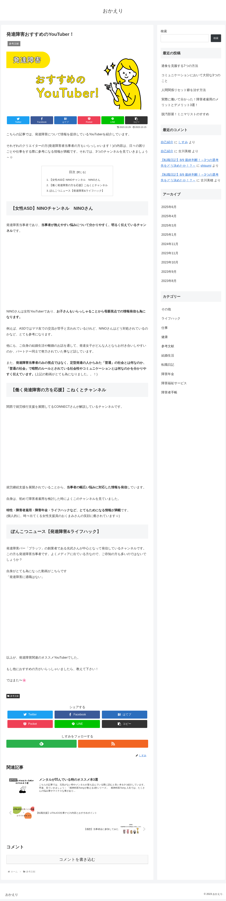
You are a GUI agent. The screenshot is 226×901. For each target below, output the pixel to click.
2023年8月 (169, 281)
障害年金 (167, 374)
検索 (164, 31)
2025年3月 (169, 225)
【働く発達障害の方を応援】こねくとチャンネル (79, 185)
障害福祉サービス (174, 383)
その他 (166, 309)
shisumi (206, 165)
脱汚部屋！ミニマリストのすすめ (185, 114)
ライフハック (170, 318)
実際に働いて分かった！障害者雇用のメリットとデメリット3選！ (190, 102)
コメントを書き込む (77, 861)
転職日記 (167, 364)
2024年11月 (169, 244)
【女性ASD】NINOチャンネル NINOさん (75, 180)
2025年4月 (169, 216)
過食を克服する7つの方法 (179, 66)
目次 (72, 172)
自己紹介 (167, 142)
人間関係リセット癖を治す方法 (183, 90)
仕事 (164, 328)
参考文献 (13, 697)
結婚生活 (167, 355)
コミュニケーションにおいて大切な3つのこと (190, 78)
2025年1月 (169, 234)
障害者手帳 (169, 392)
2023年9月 (169, 271)
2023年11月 (169, 253)
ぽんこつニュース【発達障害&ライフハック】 (77, 191)
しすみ (183, 142)
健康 (164, 337)
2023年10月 (169, 262)
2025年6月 (169, 207)
